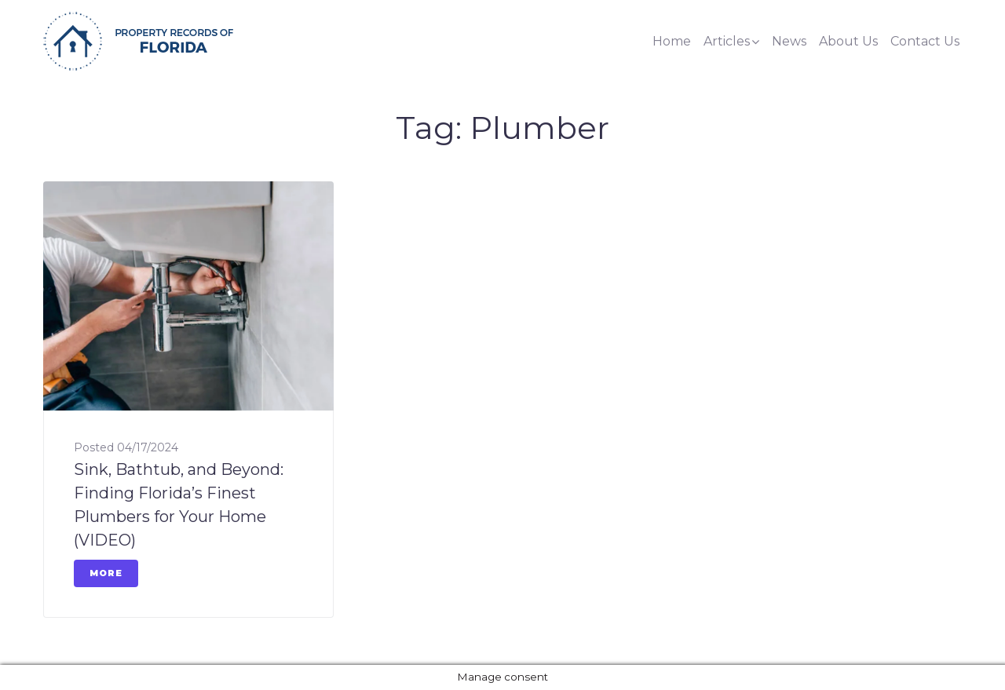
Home (671, 41)
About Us (848, 41)
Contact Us (924, 41)
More (106, 573)
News (789, 41)
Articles (727, 41)
